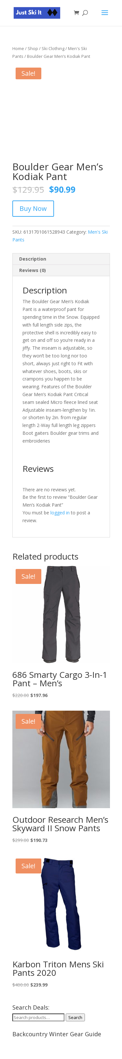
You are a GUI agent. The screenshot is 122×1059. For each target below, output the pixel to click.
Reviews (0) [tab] (32, 270)
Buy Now (33, 208)
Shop (33, 48)
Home (18, 48)
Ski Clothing (53, 48)
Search (75, 1017)
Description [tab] (32, 259)
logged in (60, 513)
